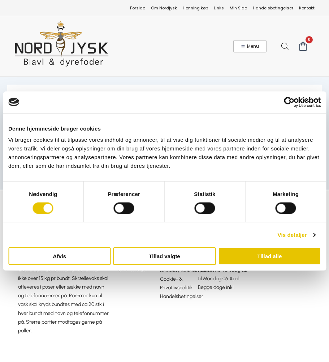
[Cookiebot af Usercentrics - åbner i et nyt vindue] (289, 102)
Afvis (59, 256)
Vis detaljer (292, 234)
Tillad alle (269, 256)
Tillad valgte (164, 256)
